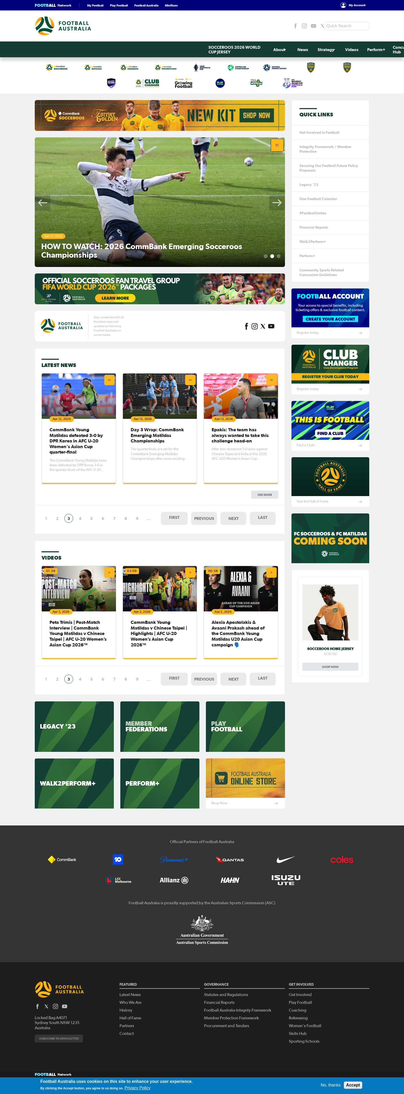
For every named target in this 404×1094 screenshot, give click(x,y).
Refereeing (298, 1003)
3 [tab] (278, 256)
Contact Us (338, 49)
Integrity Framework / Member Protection (325, 149)
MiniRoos (171, 5)
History (126, 996)
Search (363, 49)
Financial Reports (313, 227)
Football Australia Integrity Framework (237, 996)
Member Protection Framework (231, 1003)
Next (277, 202)
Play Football (119, 5)
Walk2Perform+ (312, 241)
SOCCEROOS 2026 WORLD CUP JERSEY (65, 49)
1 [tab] (266, 256)
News (140, 49)
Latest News (130, 980)
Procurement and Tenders (226, 1011)
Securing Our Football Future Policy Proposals (328, 168)
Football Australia (146, 5)
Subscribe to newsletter (59, 1024)
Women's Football (305, 1011)
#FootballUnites (312, 213)
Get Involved (309, 49)
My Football (95, 5)
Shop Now (330, 666)
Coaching (297, 996)
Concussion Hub (231, 49)
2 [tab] (272, 256)
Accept (353, 1085)
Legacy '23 (308, 184)
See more (264, 362)
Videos (184, 49)
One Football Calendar (318, 199)
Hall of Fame (130, 1003)
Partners (127, 1011)
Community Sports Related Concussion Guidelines (321, 272)
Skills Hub (298, 1019)
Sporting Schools (304, 1027)
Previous (42, 202)
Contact (127, 1019)
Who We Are (130, 988)
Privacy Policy (138, 1088)
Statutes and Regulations (226, 980)
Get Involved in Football (319, 132)
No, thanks (330, 1085)
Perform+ (206, 49)
